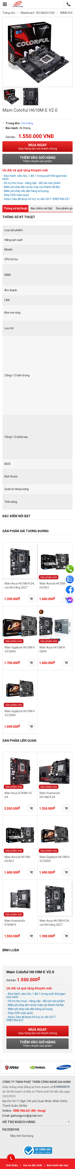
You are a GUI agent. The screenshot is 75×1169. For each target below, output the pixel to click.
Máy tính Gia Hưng (21, 1135)
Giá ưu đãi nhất (32, 1165)
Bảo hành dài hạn (57, 1165)
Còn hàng (27, 123)
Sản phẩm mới (48, 577)
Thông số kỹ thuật (15, 208)
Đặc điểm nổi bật (41, 208)
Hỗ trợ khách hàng (18, 1122)
